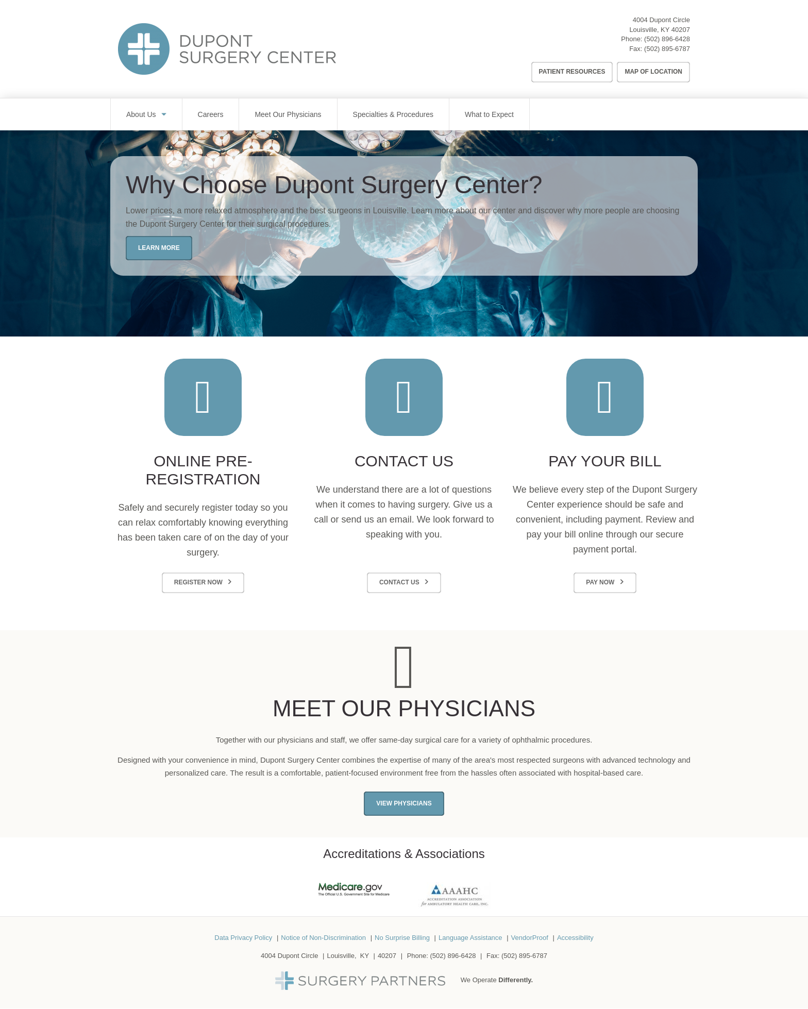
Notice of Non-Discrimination (323, 937)
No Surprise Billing (402, 937)
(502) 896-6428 (667, 39)
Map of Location (653, 71)
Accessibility (575, 937)
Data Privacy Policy (243, 937)
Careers (211, 114)
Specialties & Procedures (393, 114)
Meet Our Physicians (288, 114)
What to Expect (489, 114)
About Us (141, 114)
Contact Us (399, 582)
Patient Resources (572, 71)
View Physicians (403, 803)
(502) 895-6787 (667, 49)
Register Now (198, 582)
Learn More (159, 247)
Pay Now (600, 582)
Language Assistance (470, 937)
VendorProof (529, 937)
